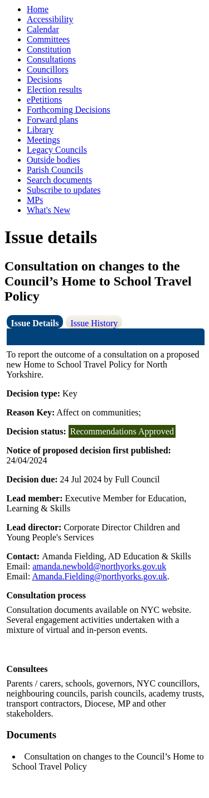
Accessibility (50, 19)
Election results (54, 89)
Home (37, 9)
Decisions (44, 79)
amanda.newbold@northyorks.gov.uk (99, 566)
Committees (48, 39)
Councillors (48, 69)
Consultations (51, 59)
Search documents (59, 180)
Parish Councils (55, 170)
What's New (48, 210)
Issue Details (35, 323)
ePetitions (44, 99)
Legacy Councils (57, 149)
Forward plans (52, 119)
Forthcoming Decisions (68, 109)
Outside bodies (53, 160)
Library (40, 129)
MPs (35, 200)
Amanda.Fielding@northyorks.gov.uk (99, 576)
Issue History (94, 323)
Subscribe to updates (63, 190)
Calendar (43, 29)
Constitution (49, 49)
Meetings (43, 139)
